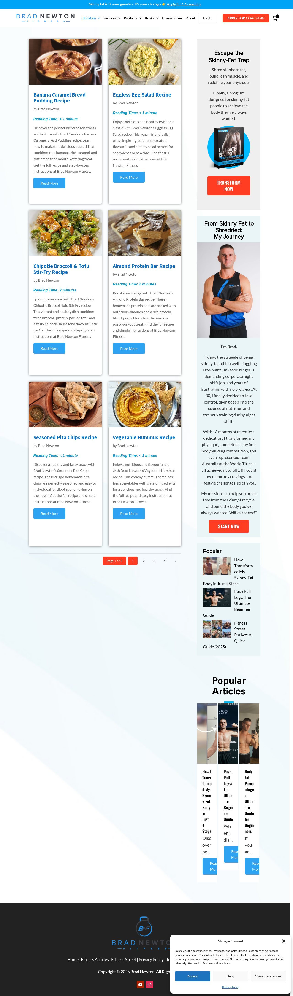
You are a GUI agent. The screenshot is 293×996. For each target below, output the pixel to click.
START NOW (231, 522)
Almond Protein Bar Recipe (145, 266)
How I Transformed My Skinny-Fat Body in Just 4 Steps (209, 794)
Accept (192, 976)
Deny (230, 976)
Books (149, 18)
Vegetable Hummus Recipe (145, 438)
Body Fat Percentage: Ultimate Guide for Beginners (252, 797)
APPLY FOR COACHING (245, 18)
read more (49, 184)
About (190, 18)
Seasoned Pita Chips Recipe (65, 438)
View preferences (268, 976)
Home (74, 953)
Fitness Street (172, 18)
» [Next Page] (177, 561)
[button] (284, 941)
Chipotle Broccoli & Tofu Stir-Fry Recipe (62, 269)
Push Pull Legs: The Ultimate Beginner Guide (230, 791)
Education (88, 18)
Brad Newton (48, 109)
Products (130, 18)
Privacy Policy (230, 987)
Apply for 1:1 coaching (184, 4)
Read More (216, 856)
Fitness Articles (97, 953)
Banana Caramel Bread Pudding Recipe (60, 98)
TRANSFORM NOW (231, 187)
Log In (207, 18)
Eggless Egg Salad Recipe (143, 95)
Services (109, 18)
